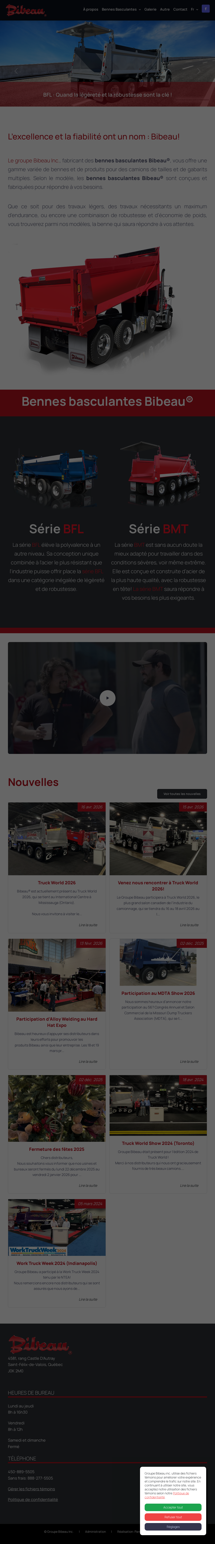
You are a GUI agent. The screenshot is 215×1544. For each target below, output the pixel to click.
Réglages (173, 1527)
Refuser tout (173, 1517)
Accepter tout (173, 1507)
